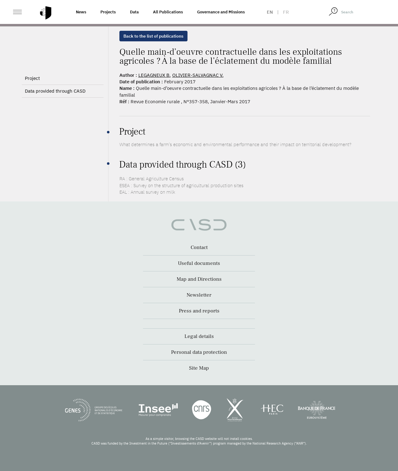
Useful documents (199, 263)
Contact (199, 247)
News (81, 12)
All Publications (168, 12)
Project (32, 78)
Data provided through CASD (55, 91)
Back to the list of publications (153, 36)
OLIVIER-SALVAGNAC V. (198, 75)
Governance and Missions (221, 12)
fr (286, 12)
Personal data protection (199, 352)
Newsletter (199, 295)
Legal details (199, 336)
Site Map (199, 368)
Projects (108, 12)
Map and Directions (199, 279)
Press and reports (199, 310)
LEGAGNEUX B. (154, 75)
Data (134, 12)
